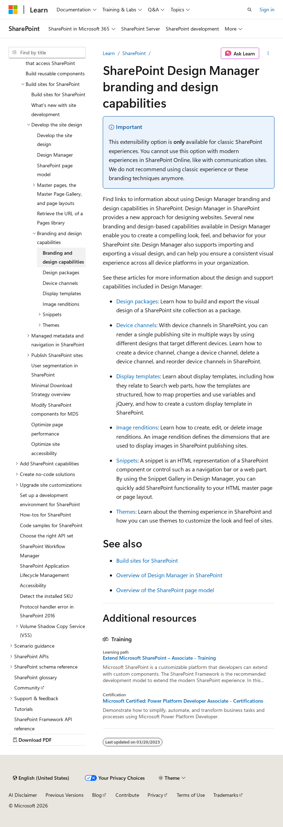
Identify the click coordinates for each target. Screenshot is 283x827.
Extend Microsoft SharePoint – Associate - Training (159, 658)
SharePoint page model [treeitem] (55, 170)
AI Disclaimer (23, 794)
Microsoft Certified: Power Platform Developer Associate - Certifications (183, 701)
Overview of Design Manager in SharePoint (169, 575)
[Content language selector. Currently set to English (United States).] (41, 778)
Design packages (137, 301)
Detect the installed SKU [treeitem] (46, 596)
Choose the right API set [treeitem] (46, 535)
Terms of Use (191, 794)
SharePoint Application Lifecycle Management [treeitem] (44, 570)
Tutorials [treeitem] (23, 709)
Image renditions (137, 427)
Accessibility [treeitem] (33, 585)
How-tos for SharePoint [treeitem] (45, 514)
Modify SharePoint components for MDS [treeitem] (55, 409)
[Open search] (249, 9)
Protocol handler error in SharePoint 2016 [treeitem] (47, 611)
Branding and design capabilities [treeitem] (63, 257)
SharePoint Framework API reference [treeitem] (43, 724)
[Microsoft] (13, 9)
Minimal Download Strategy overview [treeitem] (51, 390)
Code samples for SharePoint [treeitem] (51, 525)
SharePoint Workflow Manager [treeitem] (42, 551)
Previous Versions (65, 794)
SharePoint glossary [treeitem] (35, 677)
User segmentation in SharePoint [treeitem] (54, 370)
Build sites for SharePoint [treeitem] (58, 94)
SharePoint (134, 53)
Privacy (155, 794)
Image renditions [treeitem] (61, 304)
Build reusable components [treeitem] (55, 73)
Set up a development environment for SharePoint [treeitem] (50, 500)
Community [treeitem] (27, 687)
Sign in (267, 9)
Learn (109, 53)
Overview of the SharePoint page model (165, 590)
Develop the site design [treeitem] (54, 140)
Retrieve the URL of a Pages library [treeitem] (60, 218)
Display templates (138, 376)
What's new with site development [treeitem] (53, 110)
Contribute (127, 794)
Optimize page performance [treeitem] (47, 429)
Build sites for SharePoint (147, 560)
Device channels (136, 325)
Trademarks (225, 794)
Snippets (127, 460)
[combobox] (47, 52)
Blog (97, 794)
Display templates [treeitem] (62, 293)
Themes (125, 511)
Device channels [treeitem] (60, 283)
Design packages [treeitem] (61, 272)
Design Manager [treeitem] (55, 154)
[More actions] (268, 53)
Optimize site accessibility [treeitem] (45, 448)
